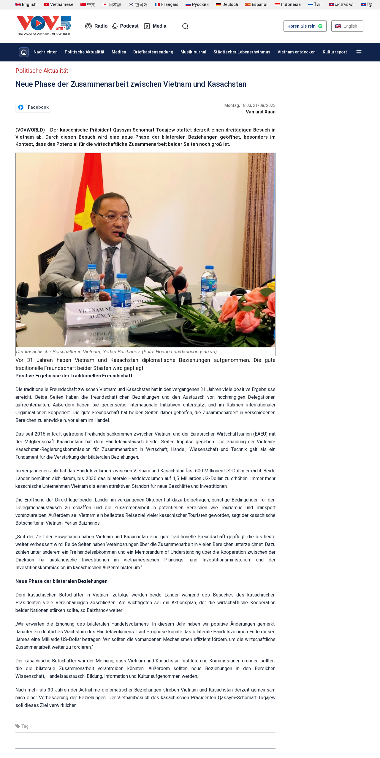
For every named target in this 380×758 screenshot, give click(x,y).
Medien (119, 52)
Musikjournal (193, 52)
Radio (96, 26)
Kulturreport (335, 52)
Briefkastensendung (153, 52)
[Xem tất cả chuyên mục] (359, 52)
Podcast (125, 26)
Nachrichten (46, 52)
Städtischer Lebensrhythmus (241, 52)
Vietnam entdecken (297, 52)
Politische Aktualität (84, 52)
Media (154, 26)
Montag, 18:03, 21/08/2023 (250, 105)
